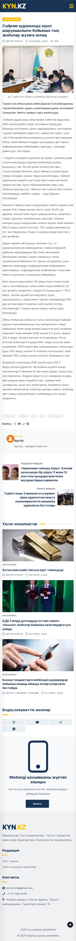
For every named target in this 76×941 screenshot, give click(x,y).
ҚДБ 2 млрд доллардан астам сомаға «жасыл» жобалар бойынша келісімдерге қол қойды (36, 625)
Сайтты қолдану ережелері (19, 866)
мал (41, 415)
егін (33, 415)
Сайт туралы (10, 861)
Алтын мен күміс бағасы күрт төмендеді (32, 570)
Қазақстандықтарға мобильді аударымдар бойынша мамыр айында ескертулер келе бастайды (35, 684)
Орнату (37, 803)
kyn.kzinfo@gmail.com (19, 887)
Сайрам (23, 415)
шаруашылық (55, 415)
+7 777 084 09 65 (16, 893)
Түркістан (9, 415)
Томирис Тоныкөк (26, 693)
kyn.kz (18, 41)
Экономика (11, 19)
